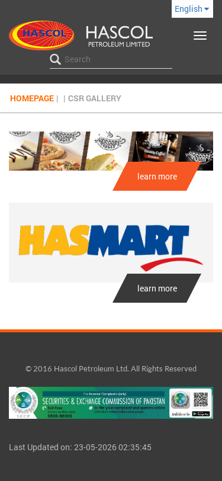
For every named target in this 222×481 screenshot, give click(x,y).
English (192, 8)
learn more (157, 176)
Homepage (32, 98)
